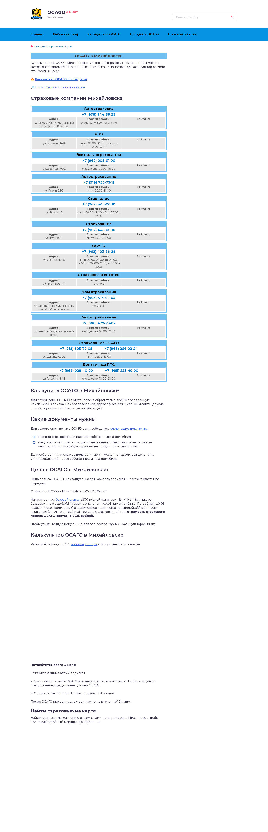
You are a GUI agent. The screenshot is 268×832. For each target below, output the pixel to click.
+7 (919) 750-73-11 (99, 182)
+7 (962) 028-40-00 (76, 371)
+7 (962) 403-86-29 (98, 252)
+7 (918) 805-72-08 (76, 349)
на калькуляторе (84, 544)
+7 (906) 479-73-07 (99, 323)
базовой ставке (68, 499)
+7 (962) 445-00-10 (99, 204)
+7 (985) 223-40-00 (121, 371)
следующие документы (129, 428)
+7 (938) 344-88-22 (98, 114)
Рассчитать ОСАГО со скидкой (61, 79)
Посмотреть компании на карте (60, 87)
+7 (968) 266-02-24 (121, 349)
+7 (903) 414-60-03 (99, 298)
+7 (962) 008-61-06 (99, 161)
